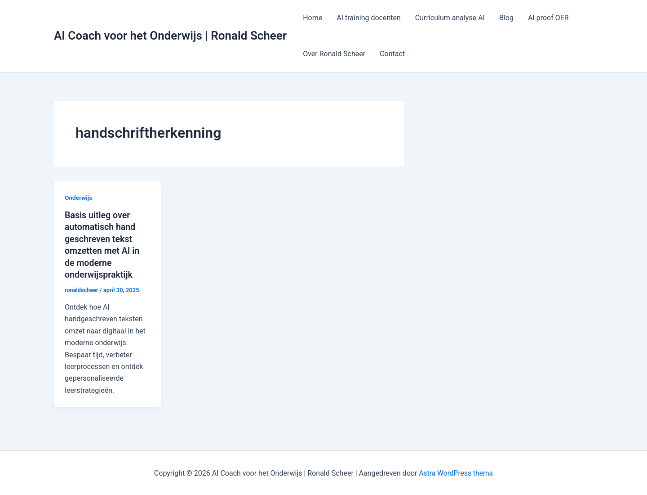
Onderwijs (79, 197)
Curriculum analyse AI (450, 18)
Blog (506, 18)
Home (312, 18)
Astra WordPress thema (456, 472)
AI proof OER (548, 18)
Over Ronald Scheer (334, 54)
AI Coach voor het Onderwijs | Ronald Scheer (170, 35)
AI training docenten (369, 18)
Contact (392, 54)
